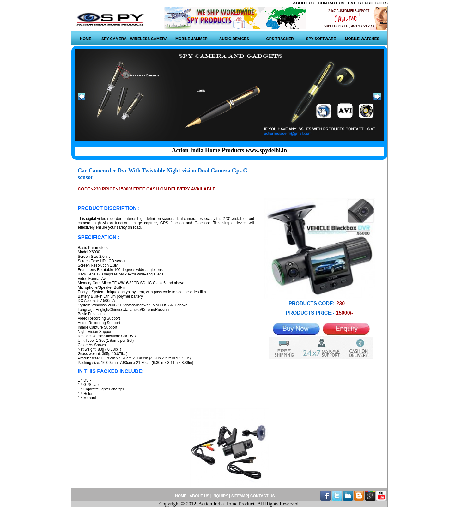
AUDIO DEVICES (234, 39)
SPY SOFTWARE (321, 39)
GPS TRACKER (280, 39)
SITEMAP (239, 496)
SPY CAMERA (114, 39)
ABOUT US (304, 3)
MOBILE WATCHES (362, 39)
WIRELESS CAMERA (149, 39)
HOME (85, 39)
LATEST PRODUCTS (368, 3)
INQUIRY (220, 496)
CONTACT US (332, 3)
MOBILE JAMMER (191, 39)
